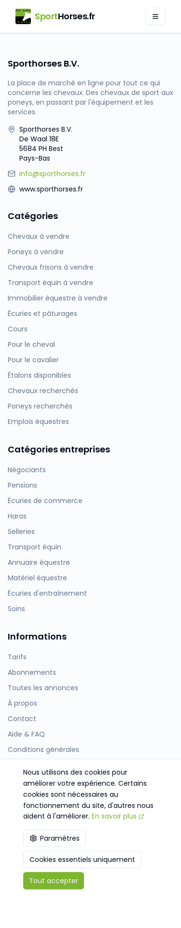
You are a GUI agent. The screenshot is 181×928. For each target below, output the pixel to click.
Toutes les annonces (43, 688)
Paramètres (54, 838)
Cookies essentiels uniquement (82, 859)
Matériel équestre (37, 578)
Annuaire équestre (39, 562)
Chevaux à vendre (39, 236)
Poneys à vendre (36, 252)
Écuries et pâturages (42, 313)
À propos (22, 703)
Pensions (22, 485)
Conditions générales (43, 749)
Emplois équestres (38, 421)
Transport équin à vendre (50, 282)
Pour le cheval (31, 344)
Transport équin (34, 547)
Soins (16, 609)
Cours (18, 329)
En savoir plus (118, 816)
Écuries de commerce (45, 500)
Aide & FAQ (26, 734)
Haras (17, 516)
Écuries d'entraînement (47, 593)
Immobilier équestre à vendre (58, 298)
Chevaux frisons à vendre (51, 267)
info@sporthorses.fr (52, 173)
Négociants (27, 470)
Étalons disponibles (39, 375)
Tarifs (17, 657)
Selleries (21, 531)
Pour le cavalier (33, 360)
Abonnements (32, 672)
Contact (22, 718)
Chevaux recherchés (43, 391)
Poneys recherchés (40, 406)
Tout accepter (53, 881)
